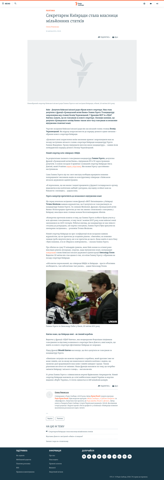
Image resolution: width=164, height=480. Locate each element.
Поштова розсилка (23, 464)
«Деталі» (106, 401)
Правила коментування (25, 472)
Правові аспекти (55, 464)
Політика (50, 11)
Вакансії (52, 468)
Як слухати (20, 456)
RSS (17, 468)
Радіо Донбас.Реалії (94, 401)
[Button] (104, 37)
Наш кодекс (53, 460)
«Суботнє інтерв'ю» (107, 398)
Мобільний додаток (23, 460)
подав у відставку (73, 167)
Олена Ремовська (52, 27)
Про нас (52, 456)
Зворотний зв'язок (56, 472)
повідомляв (51, 253)
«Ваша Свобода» (93, 398)
